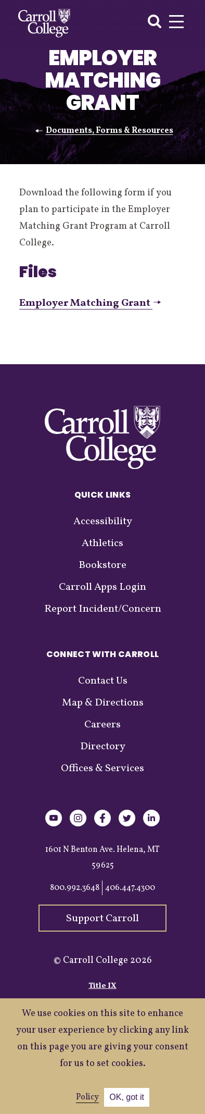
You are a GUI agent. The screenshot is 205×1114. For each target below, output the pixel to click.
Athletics (102, 543)
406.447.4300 (130, 888)
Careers (102, 724)
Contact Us (102, 681)
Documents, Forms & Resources (109, 131)
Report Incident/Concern (102, 609)
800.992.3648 (74, 888)
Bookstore (102, 565)
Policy (87, 1097)
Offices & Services (102, 768)
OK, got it (126, 1097)
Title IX (102, 986)
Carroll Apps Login (102, 587)
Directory (102, 746)
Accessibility (102, 521)
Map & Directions (103, 703)
